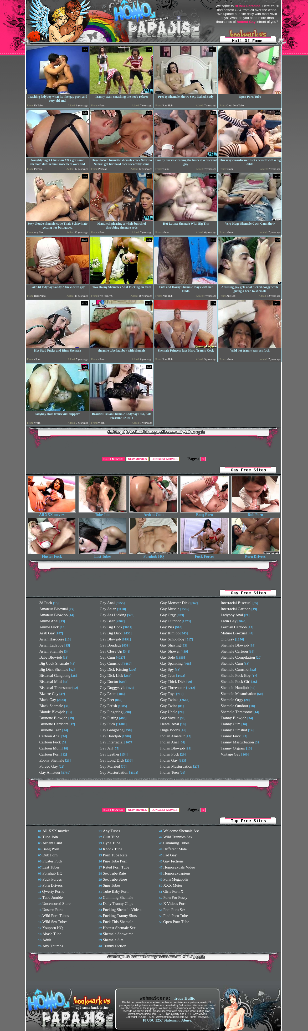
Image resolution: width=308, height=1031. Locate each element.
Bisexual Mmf (50, 681)
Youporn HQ (52, 928)
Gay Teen (167, 675)
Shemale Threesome (237, 712)
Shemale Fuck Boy (236, 675)
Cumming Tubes (176, 843)
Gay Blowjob (110, 639)
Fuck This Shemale (118, 922)
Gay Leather (110, 754)
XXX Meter (172, 885)
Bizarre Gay (49, 694)
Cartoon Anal (49, 736)
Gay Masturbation (114, 772)
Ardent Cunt (153, 513)
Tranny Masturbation (237, 742)
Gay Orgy (168, 615)
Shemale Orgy (232, 700)
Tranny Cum (231, 724)
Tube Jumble (52, 897)
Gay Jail (106, 748)
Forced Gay (48, 766)
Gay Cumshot (111, 663)
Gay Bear (107, 621)
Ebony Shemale (51, 760)
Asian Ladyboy (51, 645)
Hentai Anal (169, 724)
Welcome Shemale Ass (181, 831)
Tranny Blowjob (234, 718)
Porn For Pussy (175, 897)
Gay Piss (167, 627)
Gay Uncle (168, 712)
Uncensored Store (56, 903)
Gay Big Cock (111, 627)
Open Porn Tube (176, 922)
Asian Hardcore (51, 639)
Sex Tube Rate (114, 873)
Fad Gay (170, 855)
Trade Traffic (184, 998)
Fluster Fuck (52, 555)
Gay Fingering (111, 712)
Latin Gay (229, 621)
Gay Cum (107, 657)
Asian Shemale (51, 651)
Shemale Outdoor (234, 706)
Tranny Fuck (231, 736)
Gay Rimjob (170, 633)
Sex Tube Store (115, 879)
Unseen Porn (52, 909)
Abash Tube (51, 934)
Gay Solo (167, 657)
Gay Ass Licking (113, 615)
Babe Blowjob (50, 657)
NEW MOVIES (137, 459)
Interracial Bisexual (236, 603)
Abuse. (186, 1020)
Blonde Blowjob (52, 712)
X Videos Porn (174, 903)
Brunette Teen (50, 730)
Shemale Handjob (235, 687)
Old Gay (227, 639)
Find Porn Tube (175, 916)
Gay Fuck (107, 724)
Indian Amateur (172, 736)
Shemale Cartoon (234, 651)
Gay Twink (169, 700)
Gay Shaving (170, 645)
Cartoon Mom (50, 748)
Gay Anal (107, 603)
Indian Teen (169, 772)
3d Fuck (45, 603)
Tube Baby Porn (116, 891)
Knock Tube (112, 849)
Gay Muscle (169, 609)
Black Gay (47, 700)
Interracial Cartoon (236, 609)
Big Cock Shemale (54, 663)
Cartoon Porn (49, 754)
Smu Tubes (111, 885)
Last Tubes (103, 555)
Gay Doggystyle (113, 687)
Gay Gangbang (112, 730)
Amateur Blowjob (53, 615)
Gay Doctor (109, 681)
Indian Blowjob (172, 748)
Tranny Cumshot (234, 730)
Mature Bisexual (234, 633)
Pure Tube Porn (115, 861)
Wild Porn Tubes (55, 916)
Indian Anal (169, 742)
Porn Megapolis (175, 879)
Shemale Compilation (238, 657)
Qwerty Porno (53, 891)
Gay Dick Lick (111, 675)
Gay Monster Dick (175, 603)
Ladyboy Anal (232, 615)
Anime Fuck (49, 627)
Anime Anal (49, 621)
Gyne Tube (111, 843)
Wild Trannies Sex (177, 837)
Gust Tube (111, 837)
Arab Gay (47, 633)
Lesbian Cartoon (234, 627)
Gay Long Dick (112, 760)
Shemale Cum (232, 663)
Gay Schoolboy (172, 639)
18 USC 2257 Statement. (161, 1020)
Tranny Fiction (114, 946)
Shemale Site (113, 940)
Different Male (175, 849)
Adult (46, 940)
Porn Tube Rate (115, 855)
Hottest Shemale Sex (119, 928)
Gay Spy (167, 669)
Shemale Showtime (118, 934)
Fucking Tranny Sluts (120, 916)
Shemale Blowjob (235, 645)
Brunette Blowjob (53, 718)
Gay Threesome (172, 687)
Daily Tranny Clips (118, 903)
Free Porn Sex (174, 909)
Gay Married (110, 766)
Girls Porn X (173, 891)
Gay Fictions (173, 861)
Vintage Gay (230, 754)
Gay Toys (167, 694)
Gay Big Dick (111, 633)
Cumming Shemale (118, 897)
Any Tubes (111, 831)
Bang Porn (204, 513)
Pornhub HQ (153, 555)
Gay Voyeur (169, 718)
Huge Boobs (170, 730)
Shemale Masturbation (238, 694)
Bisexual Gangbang (54, 675)
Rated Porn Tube (116, 867)
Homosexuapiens (176, 873)
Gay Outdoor (170, 621)
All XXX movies (52, 513)
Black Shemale (51, 706)
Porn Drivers (255, 555)
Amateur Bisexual (53, 609)
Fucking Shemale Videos (122, 909)
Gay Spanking (171, 663)
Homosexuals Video (179, 867)
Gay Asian (108, 609)
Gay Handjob (110, 736)
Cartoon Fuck (50, 742)
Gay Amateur (49, 772)
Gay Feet (107, 700)
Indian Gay (169, 760)
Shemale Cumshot (235, 669)
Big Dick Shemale (53, 669)
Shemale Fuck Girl (235, 681)
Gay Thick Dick (173, 681)
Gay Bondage (110, 645)
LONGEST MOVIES (165, 459)
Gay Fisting (109, 718)
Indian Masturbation (176, 766)
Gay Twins (168, 706)
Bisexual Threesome (55, 687)
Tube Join (103, 513)
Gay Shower (170, 651)
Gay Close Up (111, 651)
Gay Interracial (112, 742)
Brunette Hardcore (54, 724)
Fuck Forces (204, 555)
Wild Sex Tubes (54, 922)
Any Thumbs (52, 946)
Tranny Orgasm (233, 748)
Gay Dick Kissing (114, 669)
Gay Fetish (108, 706)
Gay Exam (108, 694)
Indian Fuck (169, 754)
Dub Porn (255, 513)
